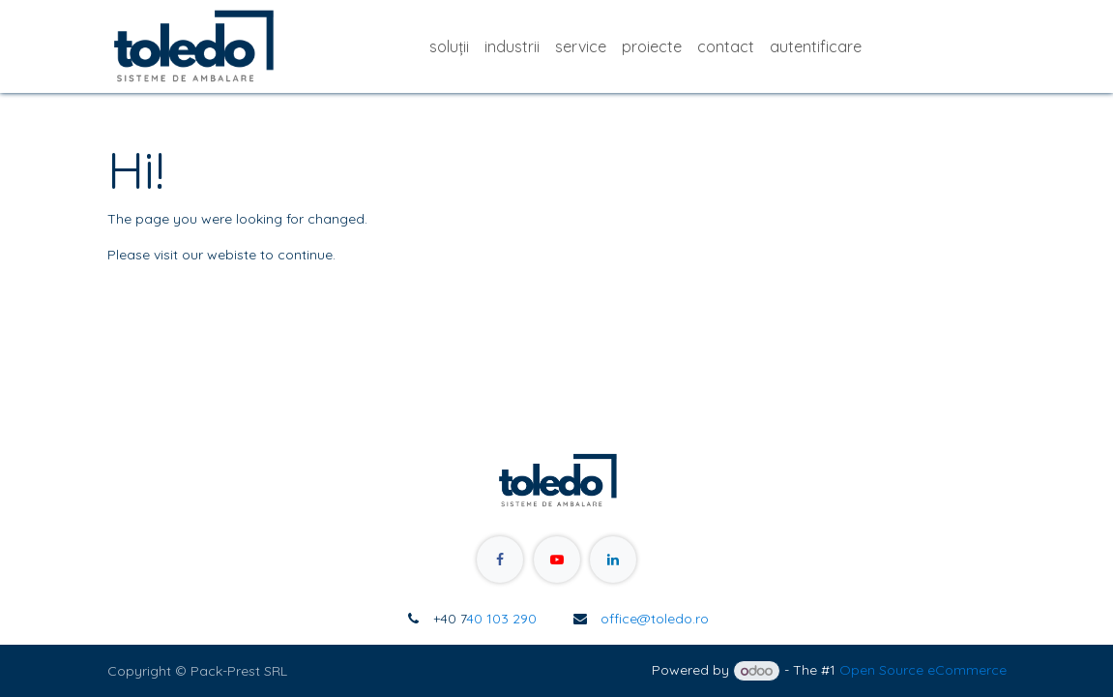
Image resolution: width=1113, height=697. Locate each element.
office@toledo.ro (654, 618)
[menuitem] (449, 46)
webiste (231, 254)
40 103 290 (485, 618)
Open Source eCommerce (923, 671)
